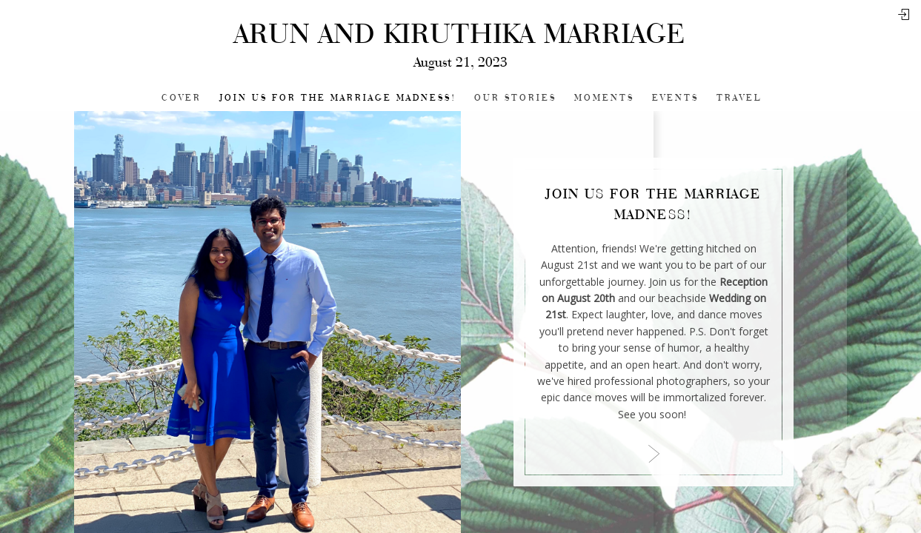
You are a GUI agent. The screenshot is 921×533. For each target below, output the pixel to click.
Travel (739, 98)
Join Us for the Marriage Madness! (337, 98)
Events (675, 98)
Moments (604, 98)
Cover (182, 98)
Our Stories (515, 98)
